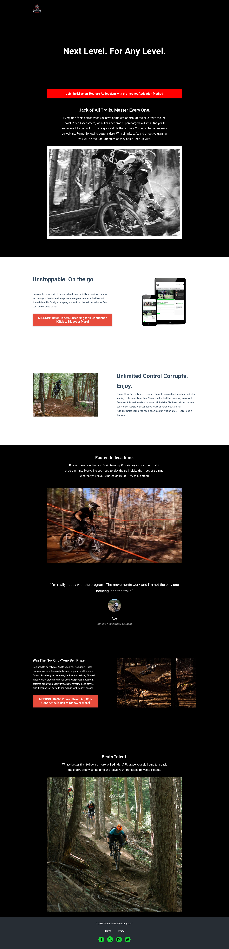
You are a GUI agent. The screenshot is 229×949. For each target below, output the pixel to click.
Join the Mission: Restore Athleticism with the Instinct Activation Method (114, 93)
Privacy (120, 931)
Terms (108, 931)
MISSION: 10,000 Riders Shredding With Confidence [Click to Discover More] (72, 319)
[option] (114, 601)
